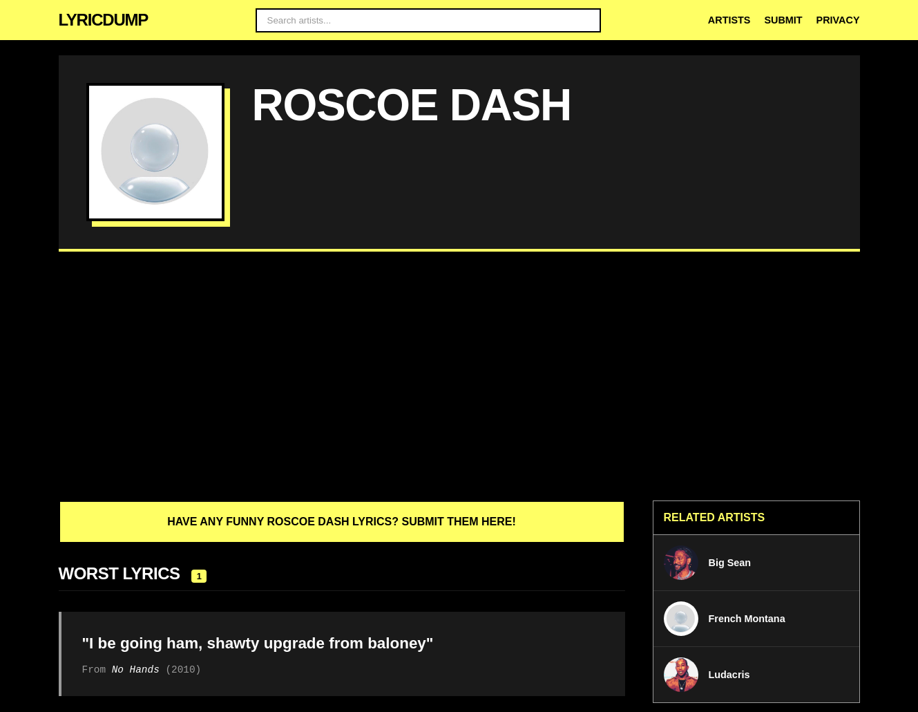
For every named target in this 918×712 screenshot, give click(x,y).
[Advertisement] (459, 376)
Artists (729, 20)
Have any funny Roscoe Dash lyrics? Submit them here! (341, 521)
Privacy (838, 20)
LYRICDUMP (104, 19)
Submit (783, 20)
